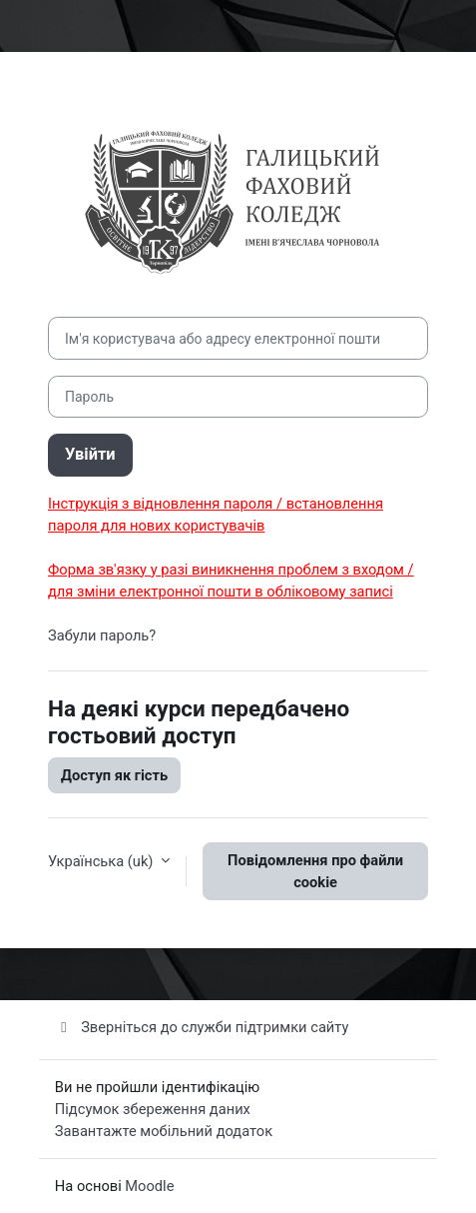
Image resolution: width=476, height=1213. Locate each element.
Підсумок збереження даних (152, 1109)
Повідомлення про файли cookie (315, 871)
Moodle (149, 1186)
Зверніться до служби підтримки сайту (202, 1027)
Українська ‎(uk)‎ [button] (102, 861)
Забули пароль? (102, 635)
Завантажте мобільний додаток (163, 1131)
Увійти (90, 454)
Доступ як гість (114, 775)
